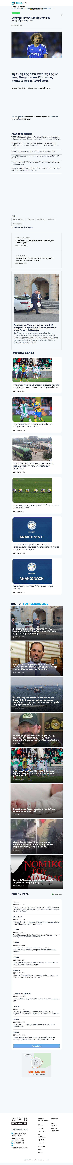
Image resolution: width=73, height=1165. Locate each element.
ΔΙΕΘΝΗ (16, 902)
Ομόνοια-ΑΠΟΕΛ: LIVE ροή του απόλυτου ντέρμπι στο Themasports (32, 425)
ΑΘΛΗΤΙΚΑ (16, 970)
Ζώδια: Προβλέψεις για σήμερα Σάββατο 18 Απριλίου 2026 (33, 151)
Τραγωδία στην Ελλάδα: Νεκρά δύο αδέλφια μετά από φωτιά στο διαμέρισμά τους (35, 163)
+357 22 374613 (19, 1143)
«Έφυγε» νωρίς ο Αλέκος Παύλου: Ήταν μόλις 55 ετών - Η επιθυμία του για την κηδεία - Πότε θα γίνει (36, 169)
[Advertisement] (36, 197)
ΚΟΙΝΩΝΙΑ (16, 1006)
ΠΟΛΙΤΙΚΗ (41, 1128)
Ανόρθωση (40, 219)
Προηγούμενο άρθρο (22, 238)
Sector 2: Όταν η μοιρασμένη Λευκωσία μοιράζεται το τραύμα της (33, 881)
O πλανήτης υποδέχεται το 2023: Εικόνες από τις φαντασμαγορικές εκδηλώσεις (35, 259)
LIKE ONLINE (17, 917)
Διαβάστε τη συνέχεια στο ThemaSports (31, 87)
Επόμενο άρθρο (21, 255)
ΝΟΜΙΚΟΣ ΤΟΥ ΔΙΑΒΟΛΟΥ (21, 993)
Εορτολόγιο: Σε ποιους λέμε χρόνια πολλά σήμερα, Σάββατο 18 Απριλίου (35, 157)
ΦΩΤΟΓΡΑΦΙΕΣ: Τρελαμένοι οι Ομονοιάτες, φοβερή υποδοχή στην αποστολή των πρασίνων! (33, 466)
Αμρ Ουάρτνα (17, 224)
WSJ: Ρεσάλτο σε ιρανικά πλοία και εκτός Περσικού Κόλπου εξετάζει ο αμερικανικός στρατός (35, 964)
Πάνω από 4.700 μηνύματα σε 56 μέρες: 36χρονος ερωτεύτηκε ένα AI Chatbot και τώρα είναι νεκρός (36, 923)
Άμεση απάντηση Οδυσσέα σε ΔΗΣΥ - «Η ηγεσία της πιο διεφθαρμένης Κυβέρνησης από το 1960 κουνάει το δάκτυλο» (35, 666)
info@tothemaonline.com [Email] (19, 1147)
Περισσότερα (36, 1046)
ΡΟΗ (20, 894)
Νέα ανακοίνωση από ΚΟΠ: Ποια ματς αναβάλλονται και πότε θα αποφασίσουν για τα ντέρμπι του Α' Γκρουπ (36, 547)
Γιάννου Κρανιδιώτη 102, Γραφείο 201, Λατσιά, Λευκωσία (18, 1136)
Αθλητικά (31, 219)
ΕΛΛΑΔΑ (16, 1019)
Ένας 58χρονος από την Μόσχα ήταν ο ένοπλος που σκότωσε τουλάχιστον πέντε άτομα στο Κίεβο (36, 936)
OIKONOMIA (41, 1131)
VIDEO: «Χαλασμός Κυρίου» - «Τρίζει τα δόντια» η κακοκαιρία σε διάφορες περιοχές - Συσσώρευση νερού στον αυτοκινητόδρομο (35, 138)
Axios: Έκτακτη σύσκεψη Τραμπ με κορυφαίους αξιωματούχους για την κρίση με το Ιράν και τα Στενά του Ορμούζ (34, 950)
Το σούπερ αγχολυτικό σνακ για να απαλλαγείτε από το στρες (35, 242)
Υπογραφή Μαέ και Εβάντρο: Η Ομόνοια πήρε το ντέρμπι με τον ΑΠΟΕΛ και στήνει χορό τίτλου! (36, 386)
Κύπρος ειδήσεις (18, 219)
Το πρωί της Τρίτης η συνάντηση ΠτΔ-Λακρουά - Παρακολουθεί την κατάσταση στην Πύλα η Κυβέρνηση (35, 327)
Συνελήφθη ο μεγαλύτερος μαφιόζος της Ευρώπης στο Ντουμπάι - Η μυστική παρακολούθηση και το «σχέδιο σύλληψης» (36, 737)
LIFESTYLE (41, 1143)
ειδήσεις (27, 119)
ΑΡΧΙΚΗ (40, 1125)
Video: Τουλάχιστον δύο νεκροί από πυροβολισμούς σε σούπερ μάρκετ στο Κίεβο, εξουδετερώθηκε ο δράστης (33, 844)
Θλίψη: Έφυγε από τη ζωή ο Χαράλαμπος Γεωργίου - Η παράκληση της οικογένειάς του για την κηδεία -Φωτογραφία (36, 1013)
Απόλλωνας (52, 219)
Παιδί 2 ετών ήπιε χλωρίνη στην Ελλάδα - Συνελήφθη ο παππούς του (35, 810)
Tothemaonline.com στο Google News (37, 117)
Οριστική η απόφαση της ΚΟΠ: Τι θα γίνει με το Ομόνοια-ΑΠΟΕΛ (36, 506)
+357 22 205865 (19, 1140)
